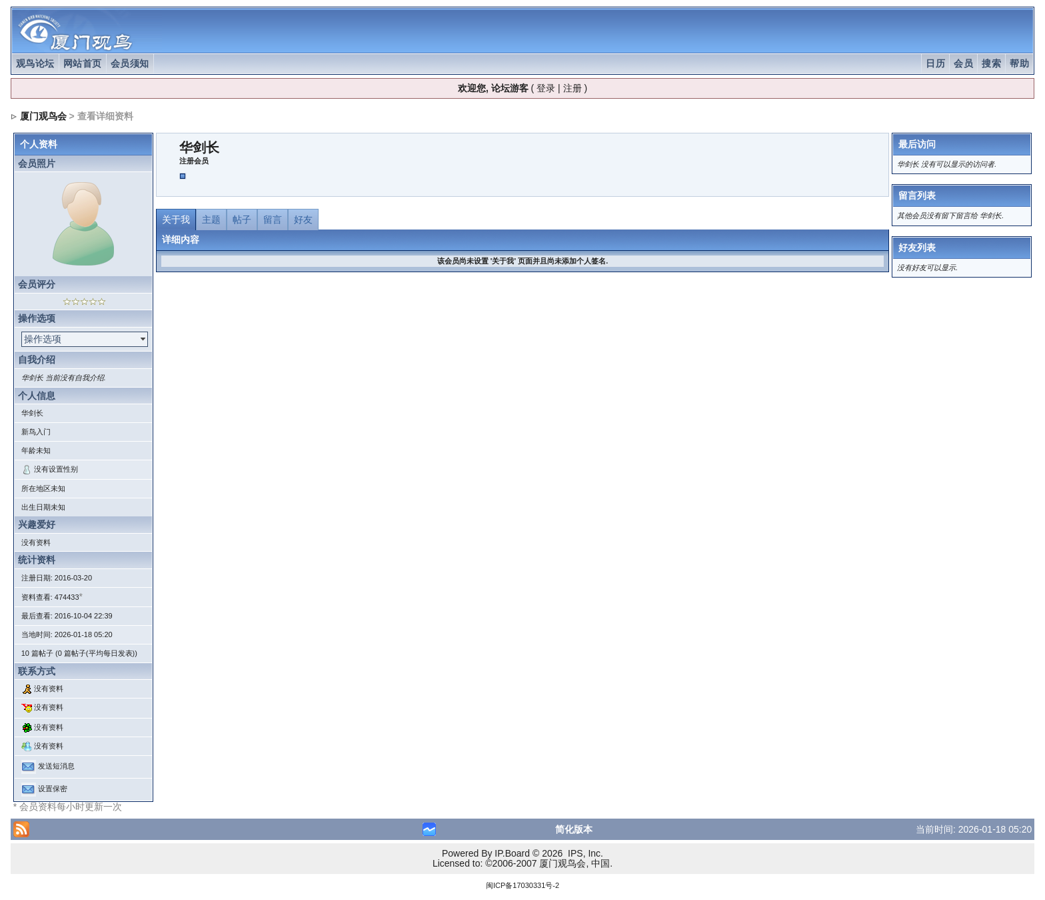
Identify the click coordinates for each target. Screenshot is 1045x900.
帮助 (1019, 63)
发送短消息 (56, 767)
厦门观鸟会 (43, 116)
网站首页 (82, 63)
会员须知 (130, 63)
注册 (572, 88)
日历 (935, 63)
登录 (545, 88)
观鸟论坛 (35, 63)
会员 (963, 63)
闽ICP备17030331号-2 (522, 885)
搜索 (991, 63)
